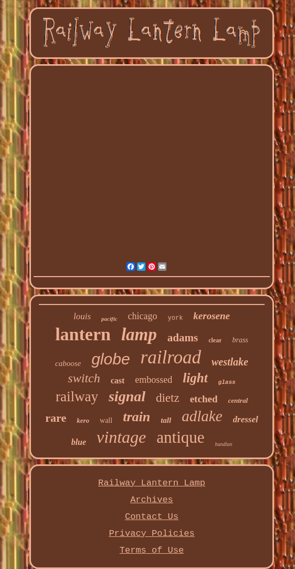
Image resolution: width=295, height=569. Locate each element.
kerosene (211, 315)
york (175, 318)
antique (180, 437)
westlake (230, 362)
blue (78, 442)
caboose (68, 363)
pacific (109, 319)
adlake (202, 416)
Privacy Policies (151, 533)
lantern (83, 334)
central (238, 400)
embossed (153, 379)
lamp (139, 334)
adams (182, 337)
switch (84, 378)
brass (240, 340)
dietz (168, 397)
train (136, 416)
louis (82, 316)
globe (110, 359)
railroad (171, 357)
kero (83, 420)
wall (106, 420)
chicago (142, 316)
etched (204, 398)
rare (55, 417)
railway (77, 396)
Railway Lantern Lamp (151, 483)
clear (215, 340)
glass (227, 382)
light (195, 378)
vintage (121, 437)
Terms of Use (152, 550)
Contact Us (151, 517)
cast (118, 380)
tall (166, 420)
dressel (245, 419)
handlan (224, 444)
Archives (151, 500)
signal (127, 396)
